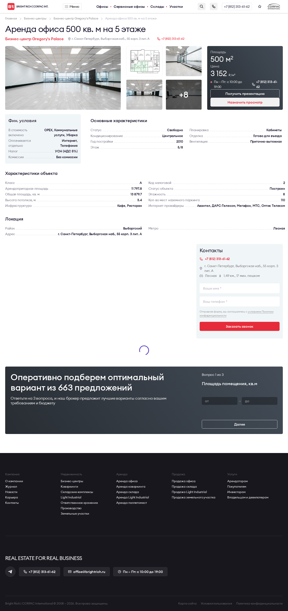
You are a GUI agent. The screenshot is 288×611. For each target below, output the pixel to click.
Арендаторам (237, 481)
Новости (11, 492)
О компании (14, 481)
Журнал (11, 486)
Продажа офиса (184, 481)
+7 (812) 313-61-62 (237, 6)
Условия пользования (216, 603)
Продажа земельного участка (193, 497)
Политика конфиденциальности (259, 603)
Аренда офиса (127, 481)
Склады (157, 6)
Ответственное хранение (79, 503)
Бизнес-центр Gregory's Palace (34, 38)
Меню (72, 6)
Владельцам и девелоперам (248, 497)
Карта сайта (187, 603)
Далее (239, 424)
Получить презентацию (245, 93)
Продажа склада (184, 486)
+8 (183, 94)
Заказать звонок (213, 6)
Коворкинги (69, 486)
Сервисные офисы (129, 6)
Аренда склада (127, 492)
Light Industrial (71, 497)
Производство (71, 508)
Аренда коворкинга (130, 486)
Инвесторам (236, 492)
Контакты (12, 503)
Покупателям (236, 486)
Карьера (11, 497)
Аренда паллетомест (131, 503)
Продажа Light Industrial (189, 492)
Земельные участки (75, 513)
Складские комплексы (77, 492)
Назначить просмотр (245, 102)
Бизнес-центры (72, 481)
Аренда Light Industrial (132, 497)
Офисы (102, 6)
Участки (176, 6)
